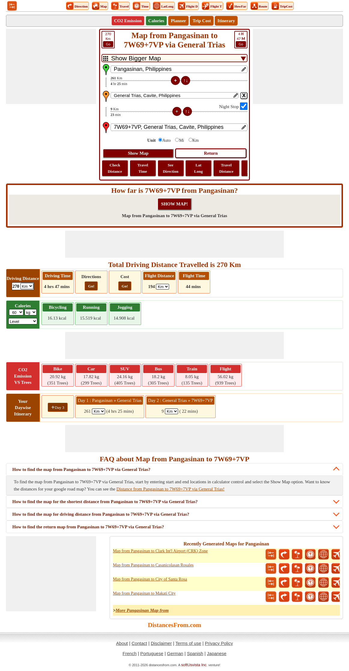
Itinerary (226, 20)
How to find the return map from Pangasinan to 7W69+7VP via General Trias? (88, 526)
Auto (166, 140)
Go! (91, 286)
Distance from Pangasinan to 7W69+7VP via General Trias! (171, 489)
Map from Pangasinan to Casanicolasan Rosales (153, 565)
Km (108, 39)
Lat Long (198, 168)
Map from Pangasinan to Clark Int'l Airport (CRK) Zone (160, 551)
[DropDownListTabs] (174, 58)
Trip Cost (202, 20)
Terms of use (188, 643)
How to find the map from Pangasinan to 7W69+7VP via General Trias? (81, 469)
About (122, 643)
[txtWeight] (16, 312)
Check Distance (115, 168)
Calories (156, 20)
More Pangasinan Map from (141, 610)
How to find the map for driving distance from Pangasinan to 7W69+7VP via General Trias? (100, 514)
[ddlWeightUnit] (31, 312)
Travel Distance (226, 168)
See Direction (170, 168)
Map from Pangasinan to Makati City (144, 593)
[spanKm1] (98, 411)
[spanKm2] (171, 411)
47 (241, 39)
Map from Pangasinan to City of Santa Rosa (150, 579)
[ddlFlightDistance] (162, 287)
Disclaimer (161, 643)
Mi (181, 140)
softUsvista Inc (194, 665)
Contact (139, 643)
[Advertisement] (51, 66)
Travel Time (142, 168)
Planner (178, 20)
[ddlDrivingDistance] (26, 286)
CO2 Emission (128, 20)
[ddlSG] (23, 321)
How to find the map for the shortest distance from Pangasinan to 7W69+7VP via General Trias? (105, 501)
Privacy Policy (219, 643)
